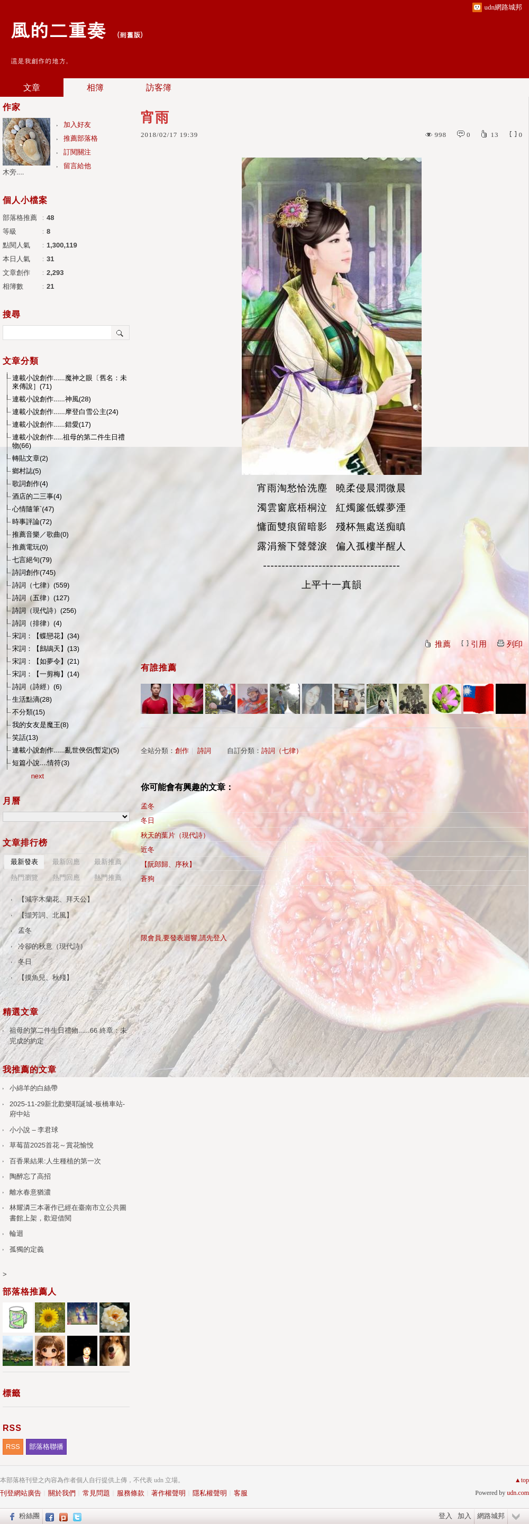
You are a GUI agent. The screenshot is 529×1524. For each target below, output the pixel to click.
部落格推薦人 (30, 1291)
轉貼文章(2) (30, 458)
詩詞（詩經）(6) (37, 687)
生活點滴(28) (32, 699)
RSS (13, 1446)
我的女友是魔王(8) (40, 725)
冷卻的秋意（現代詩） (52, 946)
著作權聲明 (168, 1493)
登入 (445, 1516)
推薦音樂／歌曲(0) (40, 534)
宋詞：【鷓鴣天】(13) (45, 649)
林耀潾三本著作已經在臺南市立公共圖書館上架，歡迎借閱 (68, 1213)
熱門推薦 (108, 878)
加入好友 (77, 124)
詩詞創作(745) (34, 572)
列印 (515, 644)
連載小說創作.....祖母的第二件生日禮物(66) (68, 441)
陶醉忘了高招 (30, 1176)
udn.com (518, 1493)
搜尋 (120, 332)
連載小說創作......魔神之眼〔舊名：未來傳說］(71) (69, 382)
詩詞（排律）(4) (37, 623)
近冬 (147, 849)
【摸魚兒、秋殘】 (45, 977)
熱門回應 (66, 878)
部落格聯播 (46, 1446)
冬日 (147, 820)
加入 (464, 1516)
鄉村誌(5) (26, 471)
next (37, 776)
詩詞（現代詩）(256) (44, 610)
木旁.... (13, 172)
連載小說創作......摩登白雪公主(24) (65, 412)
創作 (182, 751)
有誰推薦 (159, 667)
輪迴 (16, 1233)
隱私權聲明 (210, 1493)
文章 (31, 87)
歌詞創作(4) (30, 484)
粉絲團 (29, 1516)
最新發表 (24, 862)
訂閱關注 (77, 152)
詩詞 (204, 751)
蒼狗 (147, 879)
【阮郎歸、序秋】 (168, 864)
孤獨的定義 (27, 1249)
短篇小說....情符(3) (40, 763)
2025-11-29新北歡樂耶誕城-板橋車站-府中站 (67, 1109)
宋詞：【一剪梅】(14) (45, 674)
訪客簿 (158, 87)
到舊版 (130, 35)
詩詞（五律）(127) (40, 598)
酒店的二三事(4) (37, 496)
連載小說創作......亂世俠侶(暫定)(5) (65, 750)
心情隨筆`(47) (33, 509)
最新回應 (66, 862)
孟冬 (147, 806)
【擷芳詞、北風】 (45, 915)
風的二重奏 (58, 29)
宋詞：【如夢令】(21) (45, 661)
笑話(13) (25, 737)
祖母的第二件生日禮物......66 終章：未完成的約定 (68, 1035)
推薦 (443, 644)
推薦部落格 (80, 138)
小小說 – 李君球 (34, 1130)
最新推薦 (108, 862)
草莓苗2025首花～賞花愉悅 (52, 1145)
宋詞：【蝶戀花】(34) (45, 636)
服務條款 (130, 1493)
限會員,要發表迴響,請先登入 (184, 938)
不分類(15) (28, 712)
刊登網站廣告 (20, 1493)
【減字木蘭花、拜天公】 (56, 899)
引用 (479, 644)
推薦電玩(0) (30, 547)
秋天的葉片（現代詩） (175, 835)
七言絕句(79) (32, 560)
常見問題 (96, 1493)
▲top (522, 1480)
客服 (241, 1493)
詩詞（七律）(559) (40, 585)
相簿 (95, 87)
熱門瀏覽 (24, 878)
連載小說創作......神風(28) (51, 399)
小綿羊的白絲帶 (34, 1088)
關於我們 (62, 1493)
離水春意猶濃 (30, 1192)
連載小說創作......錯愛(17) (51, 424)
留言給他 (77, 166)
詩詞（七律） (282, 751)
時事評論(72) (32, 522)
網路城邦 (491, 1516)
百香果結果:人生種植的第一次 (55, 1161)
